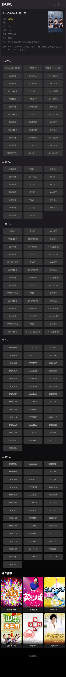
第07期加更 (12, 130)
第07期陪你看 (33, 301)
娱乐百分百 (54, 610)
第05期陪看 (33, 107)
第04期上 (13, 99)
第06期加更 (53, 114)
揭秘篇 (12, 231)
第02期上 (33, 76)
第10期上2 (33, 145)
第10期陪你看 (53, 332)
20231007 (53, 363)
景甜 (20, 42)
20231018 (53, 378)
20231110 (33, 409)
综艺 (10, 26)
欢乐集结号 (11, 610)
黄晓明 (10, 42)
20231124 (33, 440)
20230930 (33, 355)
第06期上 (13, 122)
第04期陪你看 (33, 270)
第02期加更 (33, 83)
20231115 (33, 417)
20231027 (13, 394)
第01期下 (33, 68)
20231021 (33, 386)
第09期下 (53, 145)
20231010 (13, 371)
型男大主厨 (11, 646)
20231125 (53, 440)
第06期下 (33, 114)
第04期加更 (12, 270)
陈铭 (16, 42)
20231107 (53, 402)
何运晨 (36, 42)
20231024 (53, 386)
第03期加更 (12, 91)
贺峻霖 (31, 42)
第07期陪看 (33, 130)
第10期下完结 (12, 153)
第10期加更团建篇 (33, 332)
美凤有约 (54, 646)
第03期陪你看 (12, 262)
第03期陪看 (53, 91)
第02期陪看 (53, 76)
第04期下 (33, 99)
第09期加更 (53, 316)
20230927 (53, 348)
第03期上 (33, 91)
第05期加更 (12, 114)
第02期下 (13, 83)
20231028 (33, 394)
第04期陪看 (53, 99)
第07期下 (53, 122)
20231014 (13, 378)
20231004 (13, 363)
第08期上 (53, 130)
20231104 (33, 402)
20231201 (13, 448)
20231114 (13, 417)
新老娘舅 (33, 646)
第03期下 (53, 83)
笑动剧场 (33, 610)
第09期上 (13, 145)
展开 (23, 50)
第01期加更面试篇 (53, 68)
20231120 (33, 425)
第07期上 (13, 200)
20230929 (13, 355)
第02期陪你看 (53, 247)
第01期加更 (12, 239)
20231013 (53, 371)
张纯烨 (25, 42)
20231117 (53, 417)
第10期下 (33, 215)
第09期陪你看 (12, 324)
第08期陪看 (53, 138)
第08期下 (13, 138)
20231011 (33, 371)
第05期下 (13, 107)
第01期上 (13, 76)
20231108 (13, 409)
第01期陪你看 (33, 239)
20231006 (33, 363)
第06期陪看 (33, 122)
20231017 (33, 378)
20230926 (33, 348)
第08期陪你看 (53, 308)
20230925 (13, 348)
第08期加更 (33, 138)
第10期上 (13, 215)
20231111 (53, 409)
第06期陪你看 (12, 293)
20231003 (53, 355)
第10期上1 (33, 153)
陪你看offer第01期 (12, 68)
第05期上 (53, 107)
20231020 (13, 386)
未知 (10, 38)
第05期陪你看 (53, 278)
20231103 (13, 402)
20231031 (53, 394)
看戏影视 (6, 4)
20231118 (13, 425)
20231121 (53, 425)
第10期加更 (53, 153)
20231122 (13, 433)
